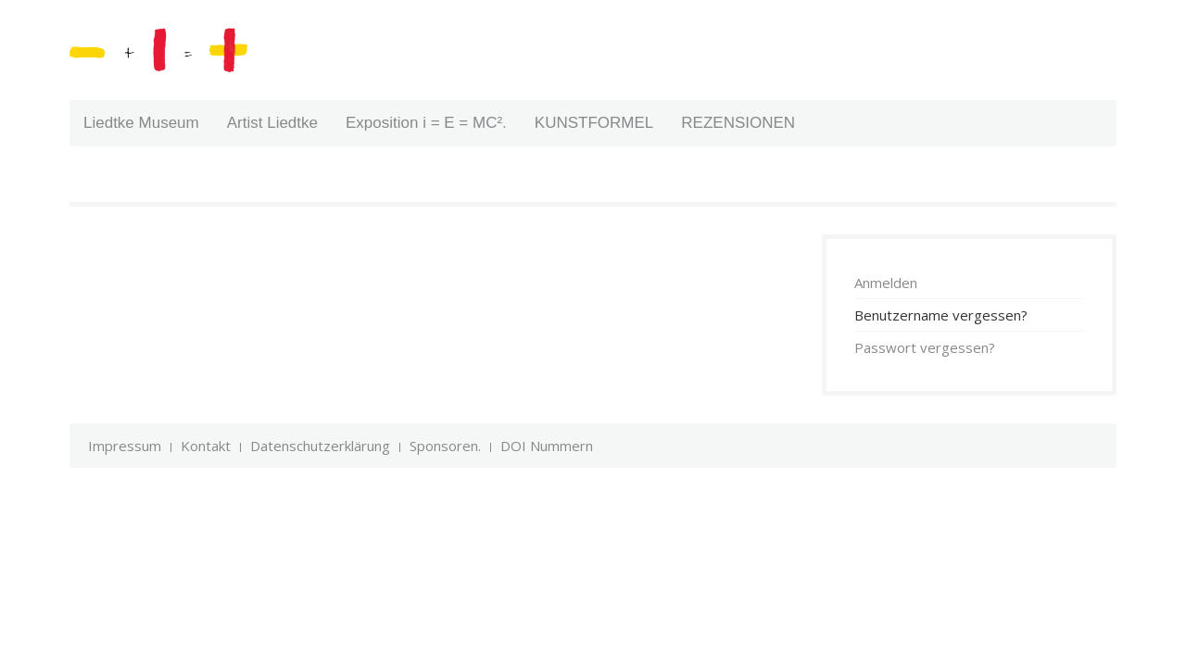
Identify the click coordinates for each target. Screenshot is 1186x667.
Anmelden (885, 282)
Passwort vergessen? (924, 347)
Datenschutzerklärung (320, 445)
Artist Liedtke (272, 123)
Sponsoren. (445, 445)
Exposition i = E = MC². (426, 123)
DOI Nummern (546, 445)
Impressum (124, 445)
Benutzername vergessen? (941, 315)
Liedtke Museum (141, 123)
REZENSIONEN (738, 123)
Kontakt (206, 445)
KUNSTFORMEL (594, 123)
